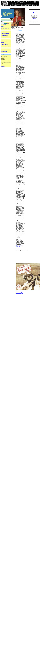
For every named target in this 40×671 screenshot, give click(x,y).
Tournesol (17, 4)
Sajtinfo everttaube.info (4, 46)
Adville (28, 4)
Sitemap (2, 26)
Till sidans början (19, 293)
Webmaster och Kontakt (4, 49)
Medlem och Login (4, 51)
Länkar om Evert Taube (4, 44)
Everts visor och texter (4, 35)
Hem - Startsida (3, 24)
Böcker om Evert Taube (4, 37)
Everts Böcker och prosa (5, 33)
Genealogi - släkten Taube (5, 28)
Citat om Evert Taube (4, 31)
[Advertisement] (21, 257)
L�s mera (34, 12)
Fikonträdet (3, 66)
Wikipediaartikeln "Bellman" (19, 246)
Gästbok (2, 42)
